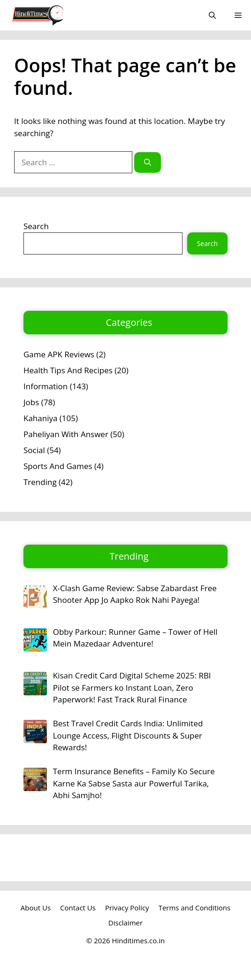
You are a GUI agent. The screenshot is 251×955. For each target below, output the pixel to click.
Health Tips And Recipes (68, 370)
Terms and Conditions (195, 907)
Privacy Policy (127, 907)
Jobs (31, 402)
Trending (40, 482)
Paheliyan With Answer (65, 434)
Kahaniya (40, 418)
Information (45, 386)
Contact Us (78, 907)
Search (36, 226)
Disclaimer (125, 922)
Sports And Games (57, 466)
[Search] (147, 162)
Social (34, 450)
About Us (36, 907)
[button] (212, 15)
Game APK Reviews (58, 354)
